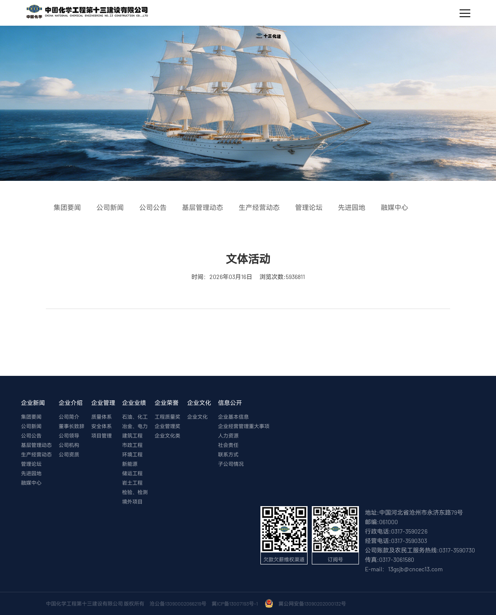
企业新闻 (33, 402)
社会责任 (228, 445)
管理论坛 (31, 464)
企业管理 (103, 402)
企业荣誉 (167, 402)
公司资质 (69, 454)
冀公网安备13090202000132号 (313, 603)
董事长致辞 (71, 426)
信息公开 (230, 402)
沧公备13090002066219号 (177, 603)
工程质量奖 (167, 417)
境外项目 (132, 501)
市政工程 (132, 445)
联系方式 (228, 454)
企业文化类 (167, 435)
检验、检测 (135, 492)
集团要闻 (31, 417)
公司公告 (31, 435)
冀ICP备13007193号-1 (236, 603)
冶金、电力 (135, 426)
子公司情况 (231, 464)
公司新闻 (31, 426)
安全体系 (101, 426)
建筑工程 (132, 435)
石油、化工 (135, 417)
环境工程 (132, 454)
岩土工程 (132, 483)
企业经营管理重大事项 (243, 426)
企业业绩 (134, 402)
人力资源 (228, 435)
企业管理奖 (167, 426)
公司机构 (69, 445)
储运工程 (132, 473)
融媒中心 (31, 483)
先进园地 (31, 473)
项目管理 (101, 435)
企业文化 (199, 402)
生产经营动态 (36, 454)
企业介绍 (71, 402)
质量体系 (101, 417)
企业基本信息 (233, 417)
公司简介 (69, 417)
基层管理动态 (36, 445)
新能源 (129, 464)
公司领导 (69, 435)
